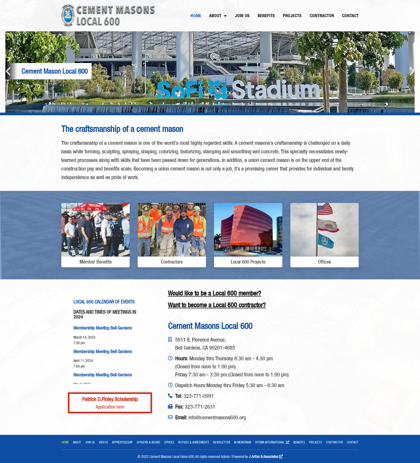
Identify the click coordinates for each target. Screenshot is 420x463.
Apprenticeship (122, 442)
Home (195, 15)
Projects (292, 15)
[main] (210, 129)
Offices (169, 442)
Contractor (322, 15)
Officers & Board (148, 442)
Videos (103, 442)
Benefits (266, 15)
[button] (8, 71)
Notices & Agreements (193, 442)
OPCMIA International (272, 443)
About (218, 16)
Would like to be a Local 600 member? (214, 293)
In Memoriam (242, 442)
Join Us (242, 15)
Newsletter (221, 442)
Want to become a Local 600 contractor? (217, 305)
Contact (350, 15)
